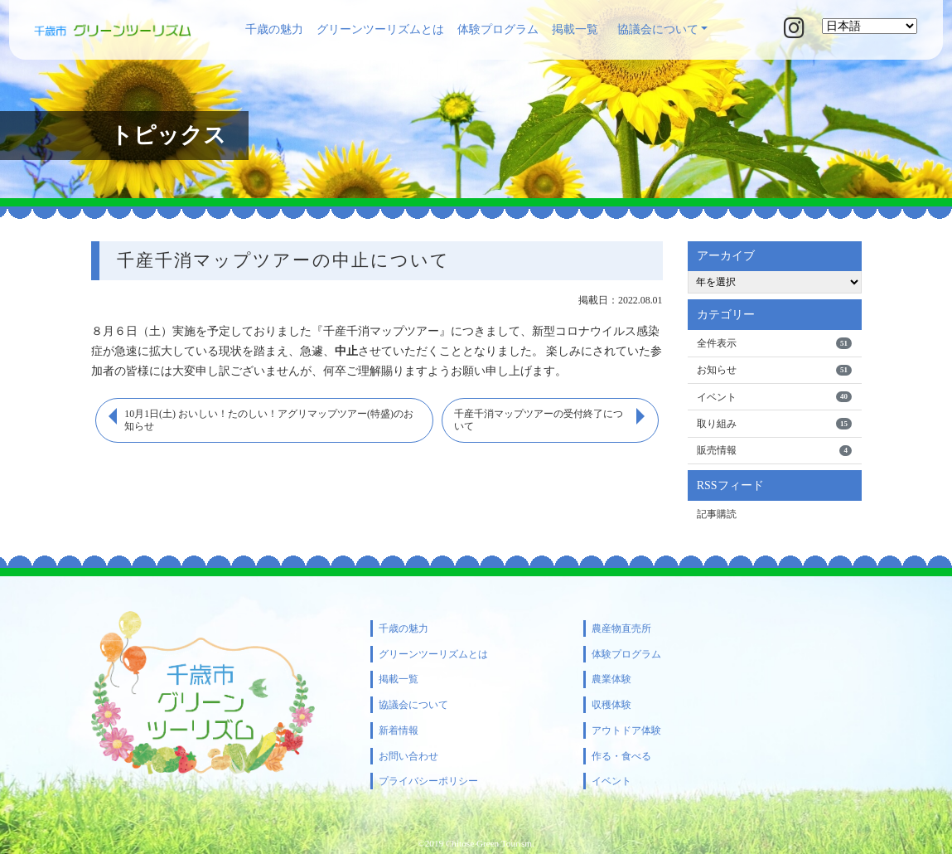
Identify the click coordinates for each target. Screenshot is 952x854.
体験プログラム (498, 29)
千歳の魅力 (274, 29)
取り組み (775, 423)
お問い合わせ (408, 756)
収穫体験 (611, 705)
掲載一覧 (575, 29)
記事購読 (717, 514)
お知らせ (775, 370)
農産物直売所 (621, 628)
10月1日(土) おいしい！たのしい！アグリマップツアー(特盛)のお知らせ (269, 421)
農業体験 (611, 679)
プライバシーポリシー (428, 781)
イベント (775, 397)
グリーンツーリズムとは (380, 29)
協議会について (657, 29)
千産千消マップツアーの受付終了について (538, 421)
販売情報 (775, 451)
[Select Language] (869, 26)
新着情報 (398, 730)
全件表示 (775, 343)
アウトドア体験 (626, 730)
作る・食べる (621, 756)
